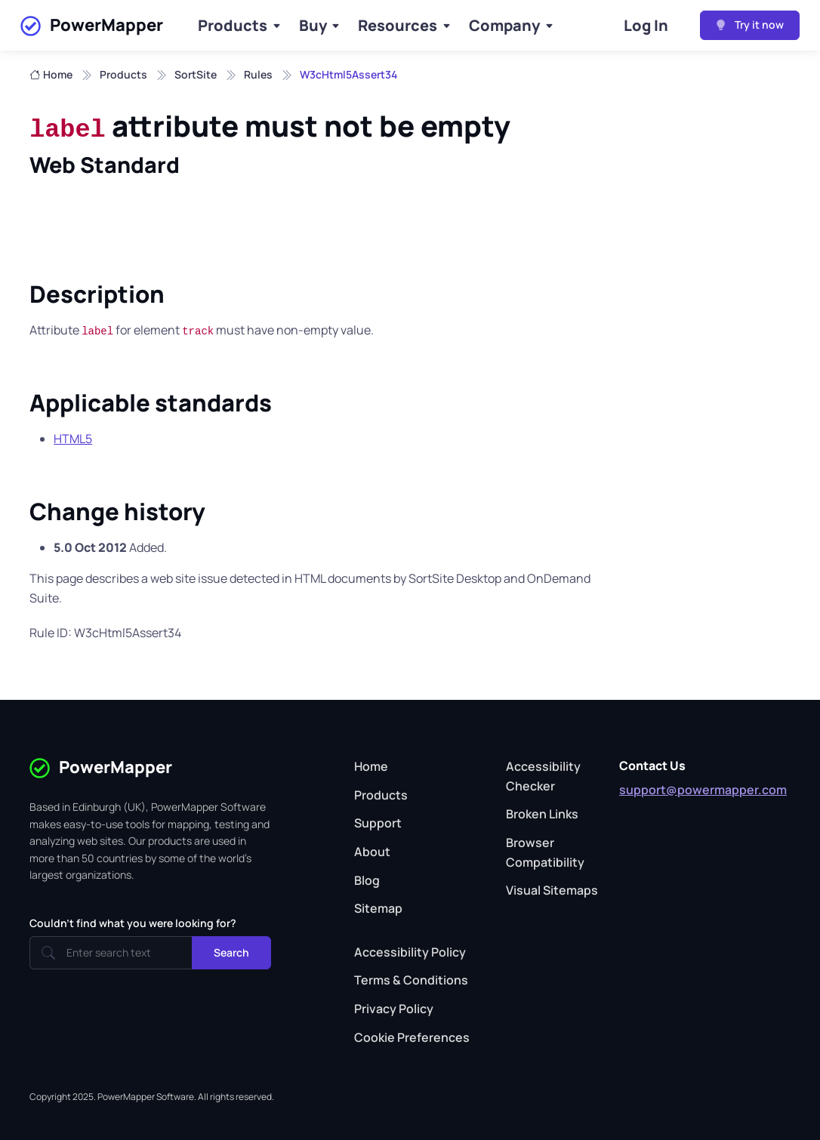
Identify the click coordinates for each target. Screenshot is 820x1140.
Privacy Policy (393, 1008)
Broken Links (542, 814)
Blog (367, 880)
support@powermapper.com (703, 789)
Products (232, 25)
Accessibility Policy (410, 952)
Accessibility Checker (543, 776)
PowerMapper (91, 26)
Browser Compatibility (545, 852)
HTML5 (73, 438)
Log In (646, 25)
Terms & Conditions (411, 980)
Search (231, 952)
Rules (258, 74)
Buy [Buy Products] (313, 25)
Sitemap (378, 908)
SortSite (195, 74)
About (372, 851)
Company (504, 25)
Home (50, 74)
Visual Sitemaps (552, 890)
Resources (397, 25)
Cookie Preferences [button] (412, 1037)
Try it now (750, 24)
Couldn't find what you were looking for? (132, 923)
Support (378, 823)
